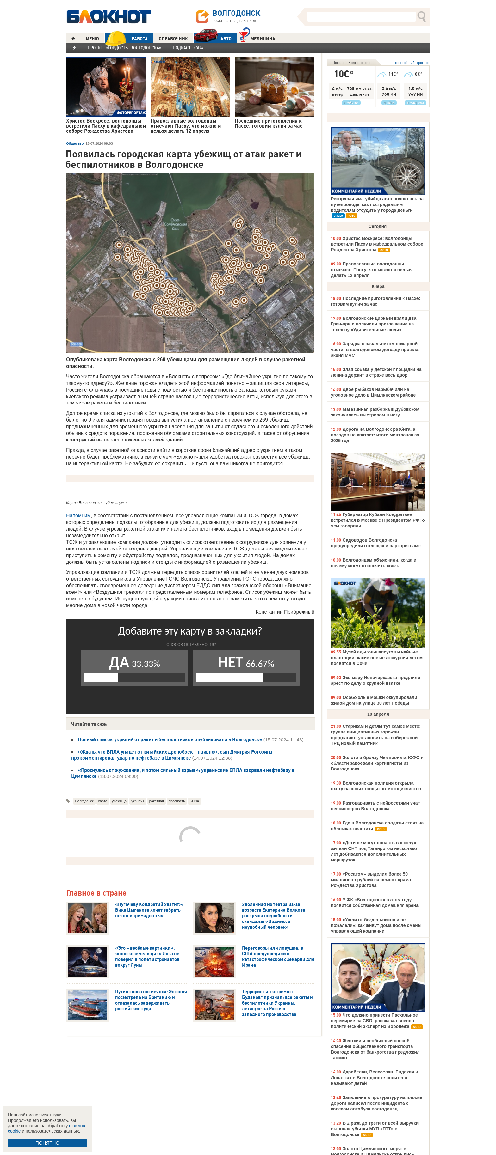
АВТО (213, 38)
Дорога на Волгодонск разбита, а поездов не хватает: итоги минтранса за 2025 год (375, 435)
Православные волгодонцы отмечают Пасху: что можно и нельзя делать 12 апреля (372, 269)
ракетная (156, 801)
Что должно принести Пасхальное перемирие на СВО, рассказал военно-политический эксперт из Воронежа (374, 1020)
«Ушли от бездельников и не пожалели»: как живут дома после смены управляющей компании (376, 925)
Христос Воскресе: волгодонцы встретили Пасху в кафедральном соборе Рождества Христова (377, 244)
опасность (177, 801)
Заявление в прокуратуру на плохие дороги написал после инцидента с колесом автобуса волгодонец (376, 1103)
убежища (119, 801)
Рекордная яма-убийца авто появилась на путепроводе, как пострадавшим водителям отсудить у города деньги (377, 204)
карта (102, 801)
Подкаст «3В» (188, 47)
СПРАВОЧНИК (173, 38)
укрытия (137, 801)
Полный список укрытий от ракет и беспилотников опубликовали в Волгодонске (170, 739)
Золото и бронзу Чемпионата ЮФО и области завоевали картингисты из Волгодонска (377, 763)
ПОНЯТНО (47, 1143)
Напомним (78, 515)
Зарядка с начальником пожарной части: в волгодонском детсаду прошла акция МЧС (374, 349)
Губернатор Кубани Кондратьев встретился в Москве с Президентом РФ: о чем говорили (378, 520)
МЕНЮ (92, 38)
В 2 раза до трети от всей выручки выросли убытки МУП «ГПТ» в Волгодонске (374, 1129)
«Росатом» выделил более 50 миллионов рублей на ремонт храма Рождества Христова (371, 880)
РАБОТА (126, 38)
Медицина (257, 37)
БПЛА (194, 801)
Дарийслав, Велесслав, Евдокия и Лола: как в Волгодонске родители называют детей (374, 1077)
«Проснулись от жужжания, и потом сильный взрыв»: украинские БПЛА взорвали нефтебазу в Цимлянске (182, 773)
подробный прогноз (412, 62)
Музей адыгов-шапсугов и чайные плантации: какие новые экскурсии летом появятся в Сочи (377, 657)
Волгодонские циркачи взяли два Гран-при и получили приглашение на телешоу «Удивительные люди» (373, 324)
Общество (75, 143)
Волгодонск (84, 801)
